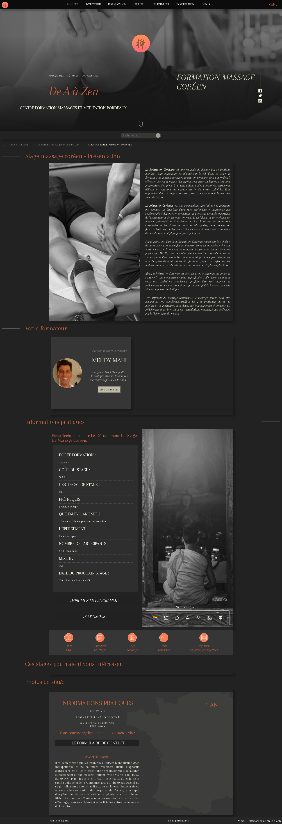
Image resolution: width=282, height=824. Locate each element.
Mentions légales (59, 820)
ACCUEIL (73, 4)
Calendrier (160, 4)
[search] (138, 135)
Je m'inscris (94, 616)
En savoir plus (109, 389)
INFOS (206, 4)
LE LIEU (139, 4)
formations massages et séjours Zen (58, 144)
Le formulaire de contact (98, 743)
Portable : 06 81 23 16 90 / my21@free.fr (97, 717)
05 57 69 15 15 (97, 711)
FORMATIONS (117, 4)
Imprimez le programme (94, 600)
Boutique (93, 4)
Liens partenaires (178, 820)
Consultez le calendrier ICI (74, 580)
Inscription (185, 4)
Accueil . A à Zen (18, 144)
